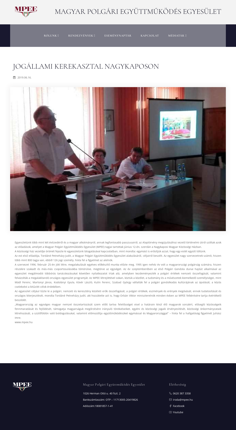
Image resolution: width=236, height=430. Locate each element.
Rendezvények (81, 34)
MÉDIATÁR (177, 34)
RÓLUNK (51, 34)
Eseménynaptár (117, 34)
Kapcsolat (150, 34)
